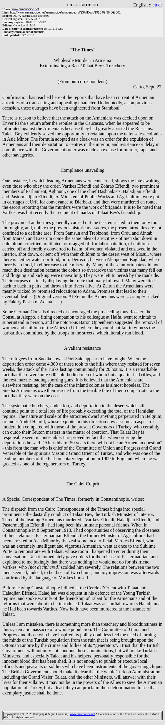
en (155, 4)
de (160, 4)
